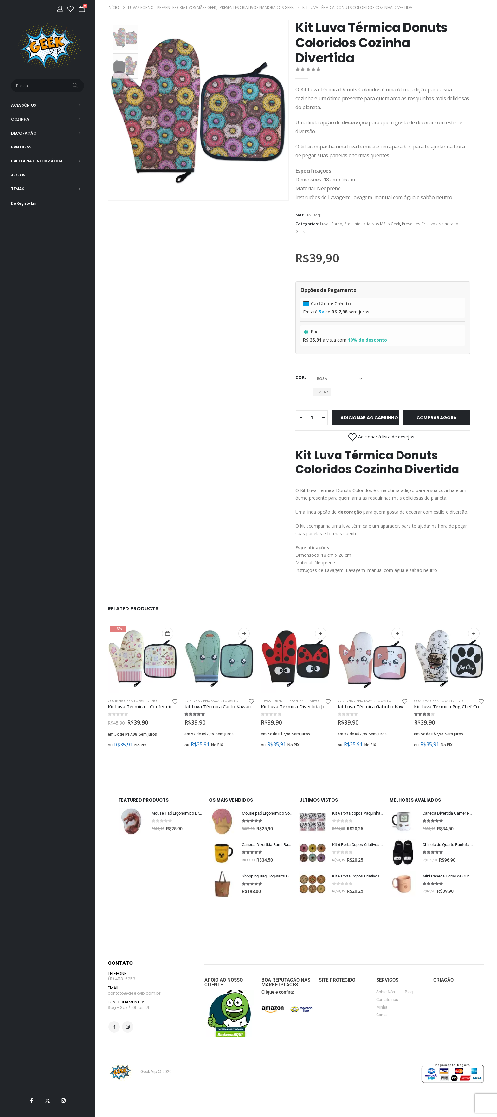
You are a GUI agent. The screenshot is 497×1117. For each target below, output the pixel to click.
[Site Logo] (47, 45)
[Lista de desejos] (70, 9)
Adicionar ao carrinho (369, 418)
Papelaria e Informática (37, 161)
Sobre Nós (385, 992)
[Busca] (76, 85)
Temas (17, 189)
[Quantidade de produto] (312, 417)
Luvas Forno (331, 224)
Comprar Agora (436, 418)
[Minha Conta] (60, 9)
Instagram (127, 1029)
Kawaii (216, 701)
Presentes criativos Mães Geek (372, 224)
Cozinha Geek (120, 701)
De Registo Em (23, 203)
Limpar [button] (321, 392)
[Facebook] (31, 1100)
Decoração (23, 133)
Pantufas (21, 147)
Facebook (114, 1029)
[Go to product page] (143, 658)
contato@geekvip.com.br (134, 995)
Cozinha (20, 119)
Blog (409, 992)
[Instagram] (63, 1100)
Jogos (18, 175)
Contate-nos (387, 1000)
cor (300, 377)
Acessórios (23, 105)
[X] (47, 1100)
